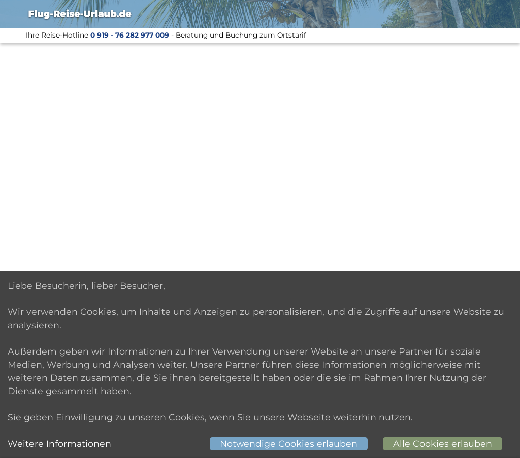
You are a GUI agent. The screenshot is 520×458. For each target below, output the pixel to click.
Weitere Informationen (59, 443)
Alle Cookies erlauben (442, 443)
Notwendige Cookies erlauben (289, 443)
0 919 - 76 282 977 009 (129, 35)
